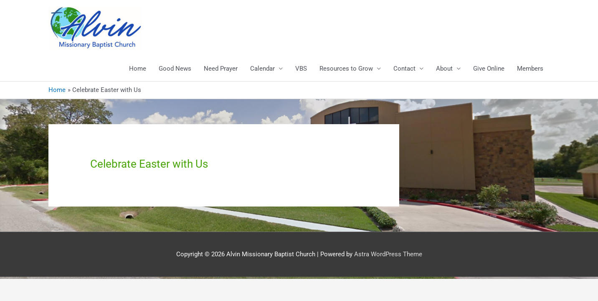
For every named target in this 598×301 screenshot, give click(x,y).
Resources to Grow (346, 68)
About (444, 68)
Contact (404, 68)
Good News (175, 68)
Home (137, 68)
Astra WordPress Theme (388, 254)
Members (530, 68)
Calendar (262, 68)
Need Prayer (221, 68)
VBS (301, 68)
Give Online (488, 68)
